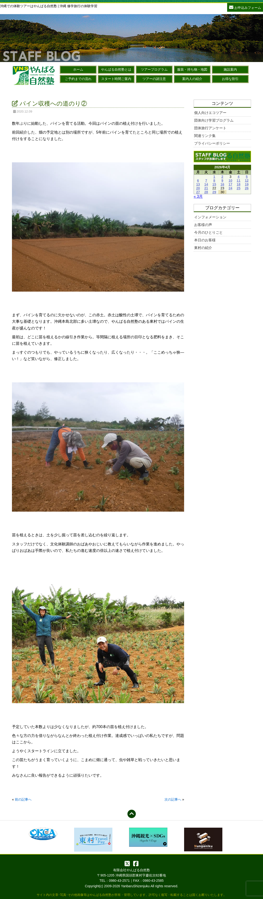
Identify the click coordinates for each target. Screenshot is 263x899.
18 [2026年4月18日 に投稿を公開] (239, 184)
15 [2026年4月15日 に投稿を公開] (214, 184)
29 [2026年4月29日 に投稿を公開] (214, 192)
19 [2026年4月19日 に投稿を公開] (247, 184)
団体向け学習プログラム (214, 120)
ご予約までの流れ (78, 79)
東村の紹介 (203, 248)
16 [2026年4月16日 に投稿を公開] (222, 184)
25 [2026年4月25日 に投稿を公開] (239, 188)
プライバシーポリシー (212, 143)
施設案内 (230, 69)
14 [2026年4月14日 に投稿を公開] (206, 184)
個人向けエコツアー (210, 113)
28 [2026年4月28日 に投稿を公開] (206, 192)
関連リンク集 (205, 136)
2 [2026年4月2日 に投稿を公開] (222, 177)
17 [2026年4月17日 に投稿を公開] (230, 184)
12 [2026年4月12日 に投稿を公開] (247, 180)
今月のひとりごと (208, 232)
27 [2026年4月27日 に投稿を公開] (198, 192)
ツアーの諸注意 (154, 79)
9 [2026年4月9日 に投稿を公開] (222, 180)
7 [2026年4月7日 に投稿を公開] (206, 180)
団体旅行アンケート (210, 128)
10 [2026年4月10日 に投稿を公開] (230, 180)
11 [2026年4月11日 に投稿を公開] (239, 180)
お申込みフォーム (245, 7)
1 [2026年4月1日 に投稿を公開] (214, 177)
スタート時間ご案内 (116, 79)
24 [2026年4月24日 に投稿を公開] (230, 188)
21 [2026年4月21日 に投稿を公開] (206, 188)
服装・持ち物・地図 (192, 69)
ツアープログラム (154, 69)
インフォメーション (210, 217)
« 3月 (198, 196)
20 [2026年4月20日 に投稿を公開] (198, 188)
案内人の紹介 (192, 79)
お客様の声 (203, 225)
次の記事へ (172, 799)
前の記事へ (23, 799)
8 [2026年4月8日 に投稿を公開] (214, 180)
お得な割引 (230, 79)
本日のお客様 (205, 240)
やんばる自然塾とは (116, 69)
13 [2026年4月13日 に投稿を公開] (198, 184)
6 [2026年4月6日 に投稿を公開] (198, 180)
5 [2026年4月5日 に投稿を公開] (247, 177)
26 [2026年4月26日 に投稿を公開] (247, 188)
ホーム (78, 69)
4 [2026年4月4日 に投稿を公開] (239, 177)
